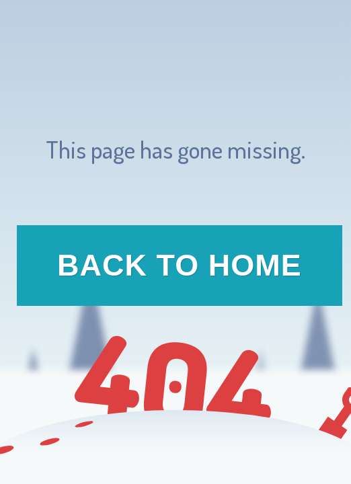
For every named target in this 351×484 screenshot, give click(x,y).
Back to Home (179, 265)
